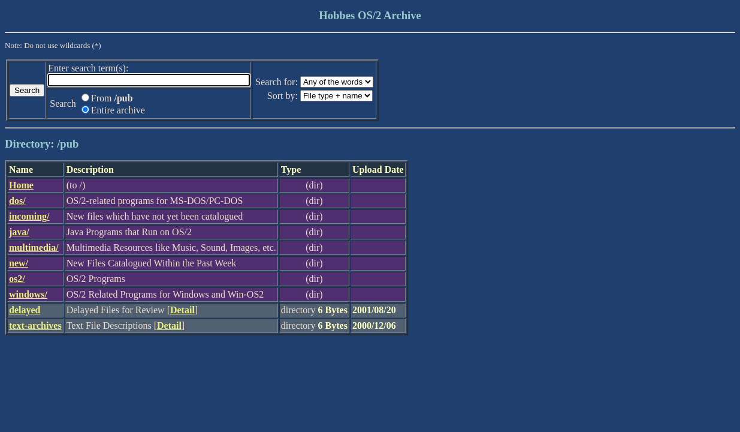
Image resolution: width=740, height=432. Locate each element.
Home (21, 185)
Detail (182, 310)
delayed (24, 310)
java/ (19, 232)
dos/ (17, 201)
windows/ (28, 294)
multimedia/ (34, 247)
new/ (18, 263)
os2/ (17, 279)
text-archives (35, 325)
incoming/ (29, 216)
